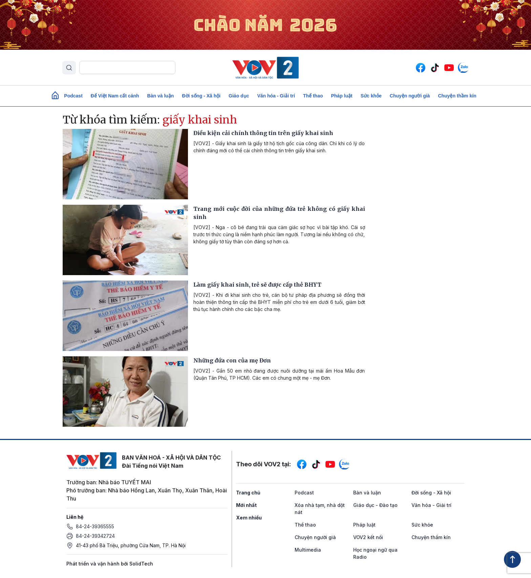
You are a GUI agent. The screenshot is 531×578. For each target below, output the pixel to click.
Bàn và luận (160, 95)
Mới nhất (246, 505)
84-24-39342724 (95, 536)
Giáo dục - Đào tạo (375, 505)
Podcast (73, 95)
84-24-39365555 (95, 526)
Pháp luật (341, 95)
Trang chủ (248, 492)
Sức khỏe (371, 95)
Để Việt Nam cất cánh (115, 95)
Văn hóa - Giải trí (276, 95)
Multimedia (308, 550)
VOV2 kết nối (368, 537)
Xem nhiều (249, 517)
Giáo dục (239, 95)
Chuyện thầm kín (457, 95)
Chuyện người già (410, 95)
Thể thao (313, 95)
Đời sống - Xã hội (201, 95)
